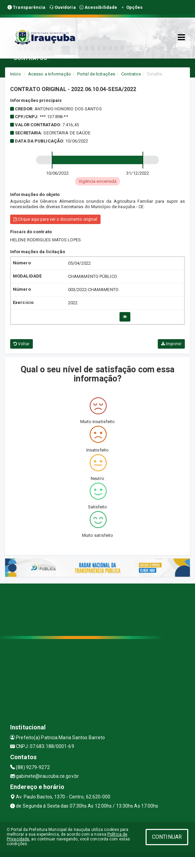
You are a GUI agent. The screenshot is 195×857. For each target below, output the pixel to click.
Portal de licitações (96, 73)
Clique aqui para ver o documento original (55, 219)
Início (15, 73)
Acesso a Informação (49, 73)
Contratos (131, 73)
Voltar (21, 344)
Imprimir (171, 344)
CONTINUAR (167, 837)
